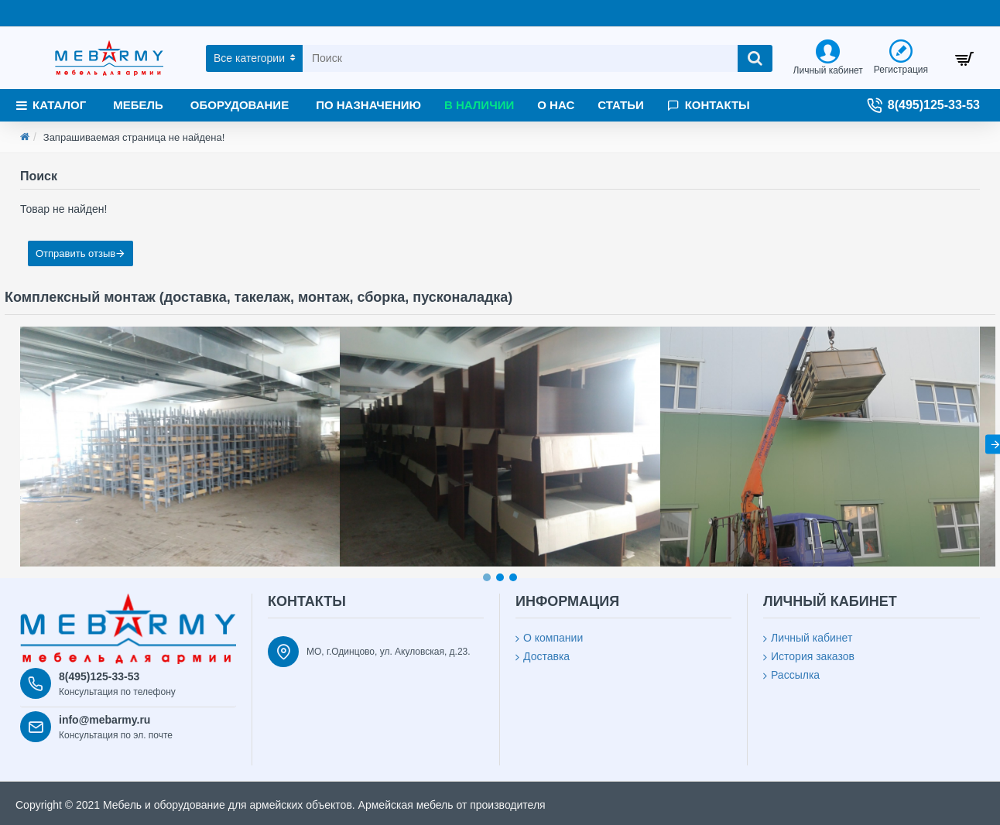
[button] (487, 577)
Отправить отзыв (75, 253)
